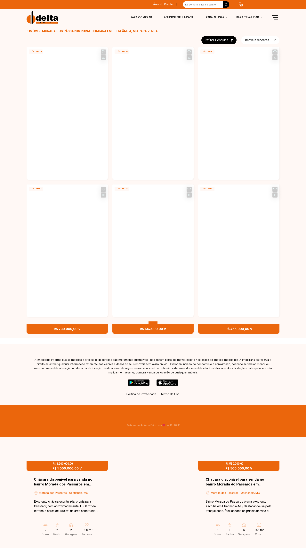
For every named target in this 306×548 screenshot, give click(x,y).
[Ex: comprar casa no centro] (203, 4)
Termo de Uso (170, 394)
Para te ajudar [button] (248, 17)
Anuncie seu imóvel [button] (179, 17)
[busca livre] (226, 4)
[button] (240, 5)
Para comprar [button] (142, 17)
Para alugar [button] (215, 17)
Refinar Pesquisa (219, 40)
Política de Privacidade (141, 394)
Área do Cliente (163, 4)
